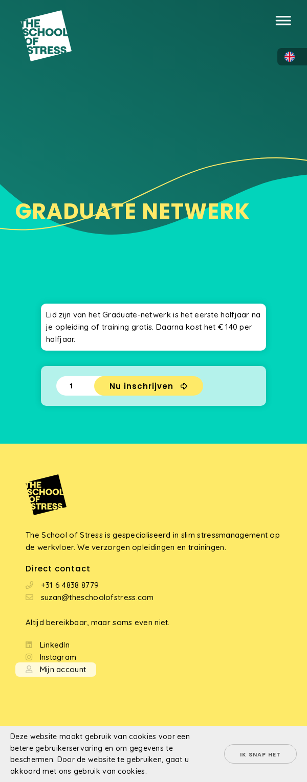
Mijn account (63, 669)
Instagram (58, 657)
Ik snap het (260, 754)
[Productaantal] (75, 386)
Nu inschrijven (141, 386)
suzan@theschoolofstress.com (97, 597)
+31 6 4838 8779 (70, 585)
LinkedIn (55, 645)
